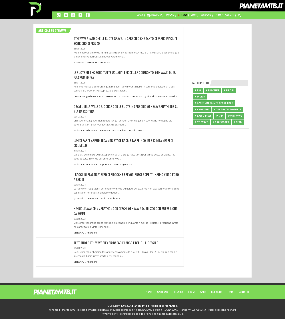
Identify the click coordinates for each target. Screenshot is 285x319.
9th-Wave (79, 62)
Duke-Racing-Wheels (85, 96)
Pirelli (172, 96)
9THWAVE (92, 62)
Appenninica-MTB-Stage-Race (115, 163)
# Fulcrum (212, 90)
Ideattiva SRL (176, 312)
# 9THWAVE (201, 122)
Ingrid (132, 129)
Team (230, 290)
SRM (139, 129)
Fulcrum (162, 96)
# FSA (198, 90)
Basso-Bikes (119, 129)
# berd (238, 122)
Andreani (105, 62)
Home (149, 290)
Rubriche (216, 290)
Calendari (162, 290)
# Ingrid (200, 96)
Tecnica (178, 290)
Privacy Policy (109, 312)
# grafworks (221, 122)
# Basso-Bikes (203, 115)
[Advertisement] (219, 49)
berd (116, 197)
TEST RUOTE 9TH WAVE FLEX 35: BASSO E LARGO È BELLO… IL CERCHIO (117, 241)
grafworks (150, 96)
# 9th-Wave (235, 115)
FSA (101, 96)
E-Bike (191, 290)
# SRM (219, 115)
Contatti (243, 290)
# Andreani (202, 109)
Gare (203, 290)
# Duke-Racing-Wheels (227, 109)
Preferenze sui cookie (131, 312)
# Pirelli (229, 90)
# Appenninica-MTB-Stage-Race (214, 103)
